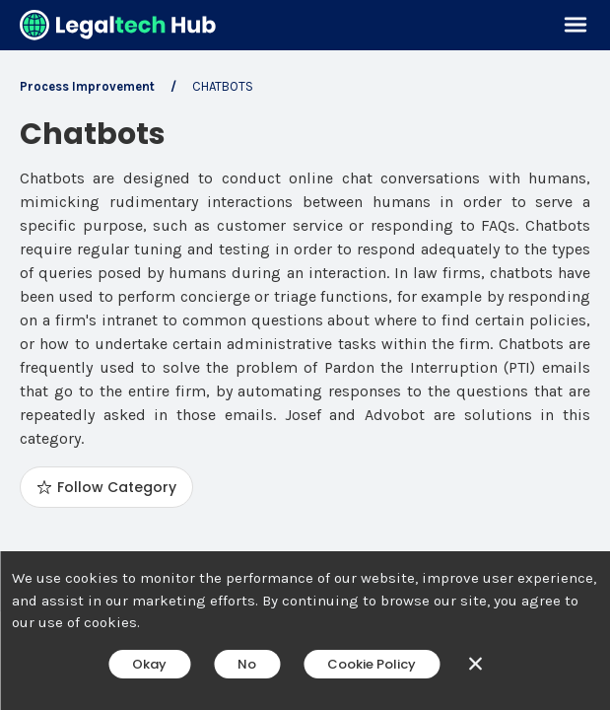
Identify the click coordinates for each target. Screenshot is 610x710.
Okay (149, 664)
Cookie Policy (371, 664)
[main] (305, 355)
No (246, 664)
